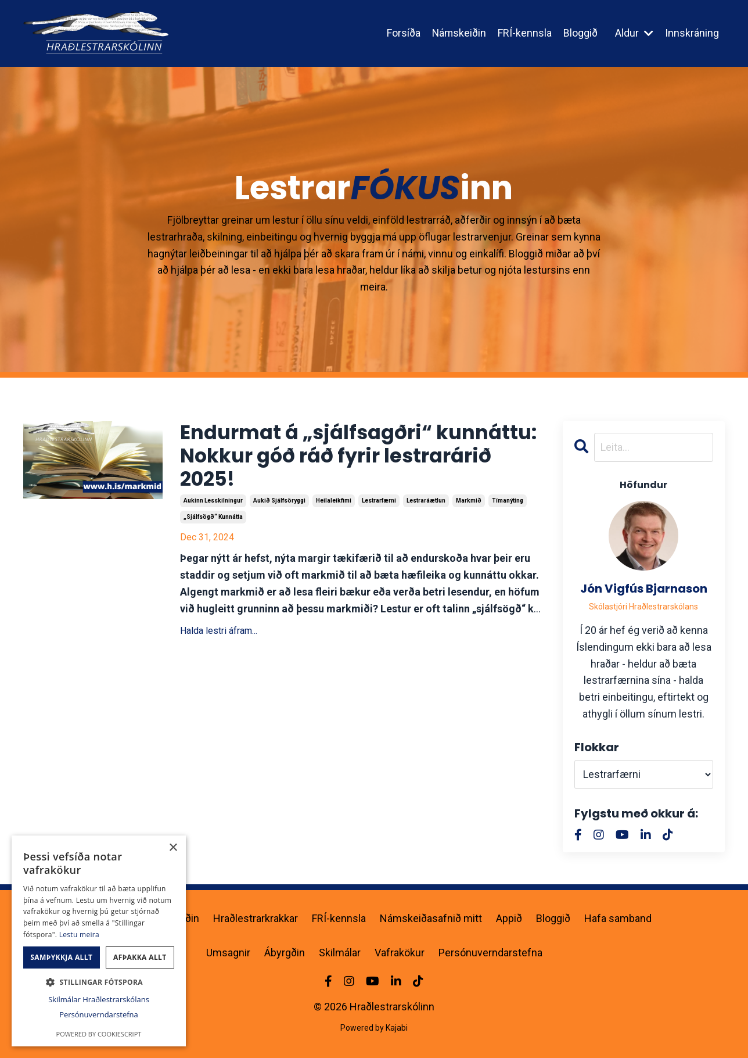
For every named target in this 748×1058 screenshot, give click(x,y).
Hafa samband (618, 918)
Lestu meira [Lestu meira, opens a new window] (79, 934)
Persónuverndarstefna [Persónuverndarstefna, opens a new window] (98, 1014)
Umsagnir (228, 952)
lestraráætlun (426, 506)
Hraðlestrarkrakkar (255, 918)
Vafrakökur (400, 952)
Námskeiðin (458, 33)
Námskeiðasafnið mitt (431, 918)
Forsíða (402, 33)
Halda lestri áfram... (218, 635)
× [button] (172, 848)
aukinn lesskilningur (213, 506)
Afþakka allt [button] (140, 957)
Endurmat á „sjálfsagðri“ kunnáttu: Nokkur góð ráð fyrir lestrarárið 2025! (341, 459)
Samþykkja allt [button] (61, 957)
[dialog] (99, 940)
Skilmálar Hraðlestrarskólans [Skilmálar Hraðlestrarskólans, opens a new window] (98, 999)
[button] (98, 982)
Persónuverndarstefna (490, 952)
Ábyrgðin (284, 952)
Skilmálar (340, 952)
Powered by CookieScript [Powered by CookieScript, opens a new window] (99, 1034)
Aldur (634, 33)
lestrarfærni (379, 506)
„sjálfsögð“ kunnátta (213, 522)
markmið (468, 506)
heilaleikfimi (333, 506)
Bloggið (580, 33)
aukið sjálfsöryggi (279, 506)
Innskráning (692, 33)
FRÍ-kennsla (525, 33)
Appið (509, 918)
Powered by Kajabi (374, 1028)
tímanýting (507, 506)
